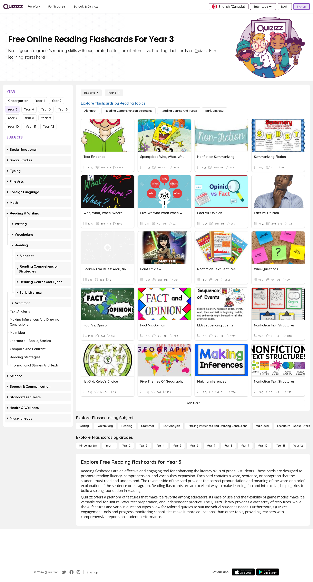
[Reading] (91, 92)
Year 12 (48, 126)
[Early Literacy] (214, 110)
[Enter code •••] (263, 6)
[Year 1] (109, 445)
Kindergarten (18, 101)
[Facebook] (71, 572)
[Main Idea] (262, 426)
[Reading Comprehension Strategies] (128, 110)
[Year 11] (280, 445)
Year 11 (31, 126)
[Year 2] (126, 445)
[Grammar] (148, 426)
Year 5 (46, 109)
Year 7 (12, 118)
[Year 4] (160, 445)
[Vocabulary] (105, 426)
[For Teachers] (57, 6)
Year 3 (12, 109)
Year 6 (63, 109)
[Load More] (193, 403)
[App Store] (243, 572)
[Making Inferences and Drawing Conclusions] (218, 426)
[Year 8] (228, 445)
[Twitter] (64, 572)
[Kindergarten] (88, 445)
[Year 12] (298, 445)
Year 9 (46, 118)
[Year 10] (262, 445)
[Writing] (84, 426)
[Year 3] (114, 92)
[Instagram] (78, 572)
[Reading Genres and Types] (178, 110)
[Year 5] (177, 445)
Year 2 (56, 101)
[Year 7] (211, 445)
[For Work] (34, 6)
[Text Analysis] (171, 426)
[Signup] (301, 6)
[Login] (285, 6)
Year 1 (40, 101)
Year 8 (29, 118)
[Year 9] (245, 445)
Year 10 (13, 126)
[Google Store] (267, 572)
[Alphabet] (90, 110)
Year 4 (29, 109)
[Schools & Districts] (85, 6)
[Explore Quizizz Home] (13, 6)
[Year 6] (194, 445)
